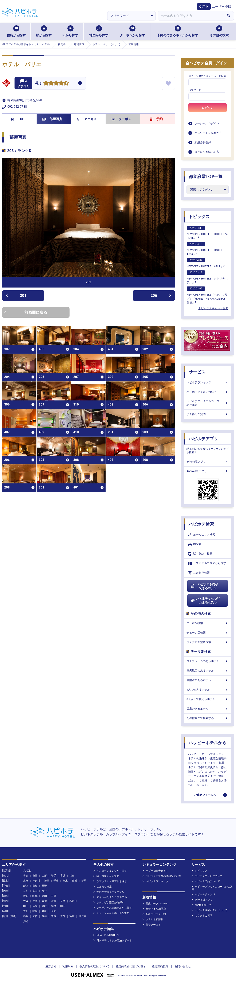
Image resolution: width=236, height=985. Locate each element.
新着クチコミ (151, 924)
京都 (44, 901)
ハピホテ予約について (206, 881)
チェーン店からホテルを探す (111, 913)
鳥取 (44, 906)
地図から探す (98, 31)
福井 (44, 890)
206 (161, 295)
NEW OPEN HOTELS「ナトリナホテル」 (207, 277)
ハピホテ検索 (201, 524)
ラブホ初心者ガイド (155, 870)
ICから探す (70, 31)
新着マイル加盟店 (154, 908)
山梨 (35, 885)
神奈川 (36, 880)
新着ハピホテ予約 (154, 914)
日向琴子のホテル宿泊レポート (112, 940)
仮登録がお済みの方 (206, 151)
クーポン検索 (207, 623)
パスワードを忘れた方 (208, 132)
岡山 (25, 906)
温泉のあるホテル (207, 708)
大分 (62, 916)
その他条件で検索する (207, 718)
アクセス (87, 119)
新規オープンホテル (155, 903)
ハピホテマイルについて (207, 391)
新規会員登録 (202, 142)
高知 (53, 911)
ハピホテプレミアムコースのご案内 (207, 403)
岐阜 (35, 895)
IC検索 (194, 544)
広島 (35, 906)
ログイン (207, 107)
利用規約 (67, 966)
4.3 (38, 83)
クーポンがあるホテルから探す (112, 907)
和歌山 (73, 901)
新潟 (25, 885)
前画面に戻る (25, 312)
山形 (44, 875)
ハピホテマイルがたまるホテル (205, 600)
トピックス (199, 216)
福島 (72, 875)
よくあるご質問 (207, 414)
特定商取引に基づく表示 (131, 966)
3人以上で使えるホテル (207, 699)
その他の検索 (219, 31)
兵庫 (35, 901)
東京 (25, 880)
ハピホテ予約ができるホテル (204, 586)
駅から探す (44, 31)
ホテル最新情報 (152, 919)
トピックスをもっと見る (213, 308)
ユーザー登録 (221, 6)
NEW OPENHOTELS (105, 935)
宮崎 (72, 916)
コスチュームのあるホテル (207, 661)
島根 (53, 906)
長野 (44, 885)
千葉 (56, 880)
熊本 (53, 916)
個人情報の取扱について (94, 966)
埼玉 (46, 880)
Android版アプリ (207, 471)
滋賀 (53, 901)
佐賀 (35, 916)
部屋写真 (52, 119)
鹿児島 (82, 916)
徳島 (35, 911)
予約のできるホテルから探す (177, 31)
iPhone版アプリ (207, 461)
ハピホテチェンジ (203, 894)
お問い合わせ (182, 966)
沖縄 (25, 921)
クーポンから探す (132, 31)
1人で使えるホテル (207, 689)
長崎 (44, 916)
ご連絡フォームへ (205, 794)
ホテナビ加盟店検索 (207, 642)
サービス (197, 372)
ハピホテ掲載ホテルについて (210, 910)
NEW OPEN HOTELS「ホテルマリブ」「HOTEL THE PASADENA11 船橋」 (207, 295)
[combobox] (190, 15)
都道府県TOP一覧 (206, 176)
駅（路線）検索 (200, 554)
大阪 (25, 901)
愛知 (25, 895)
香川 (25, 911)
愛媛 (44, 911)
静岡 (44, 895)
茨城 (74, 880)
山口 (62, 906)
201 (16, 295)
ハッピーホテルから (208, 742)
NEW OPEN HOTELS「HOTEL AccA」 (205, 248)
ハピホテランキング (207, 382)
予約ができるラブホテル (108, 891)
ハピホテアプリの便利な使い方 (161, 876)
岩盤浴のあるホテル (207, 680)
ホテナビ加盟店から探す (108, 902)
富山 (35, 890)
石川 (25, 890)
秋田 (35, 875)
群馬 (83, 880)
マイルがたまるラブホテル (110, 897)
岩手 (53, 875)
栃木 (65, 880)
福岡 (25, 916)
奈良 (62, 901)
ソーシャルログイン (206, 123)
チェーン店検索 (207, 632)
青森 (25, 875)
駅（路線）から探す (106, 876)
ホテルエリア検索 (201, 534)
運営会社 (50, 966)
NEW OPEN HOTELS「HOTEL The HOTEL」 (207, 232)
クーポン (121, 119)
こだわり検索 (199, 573)
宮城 (62, 875)
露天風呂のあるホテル (207, 670)
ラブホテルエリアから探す (207, 563)
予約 (156, 119)
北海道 (27, 870)
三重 (53, 895)
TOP (17, 119)
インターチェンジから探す (110, 870)
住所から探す (16, 31)
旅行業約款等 (160, 966)
